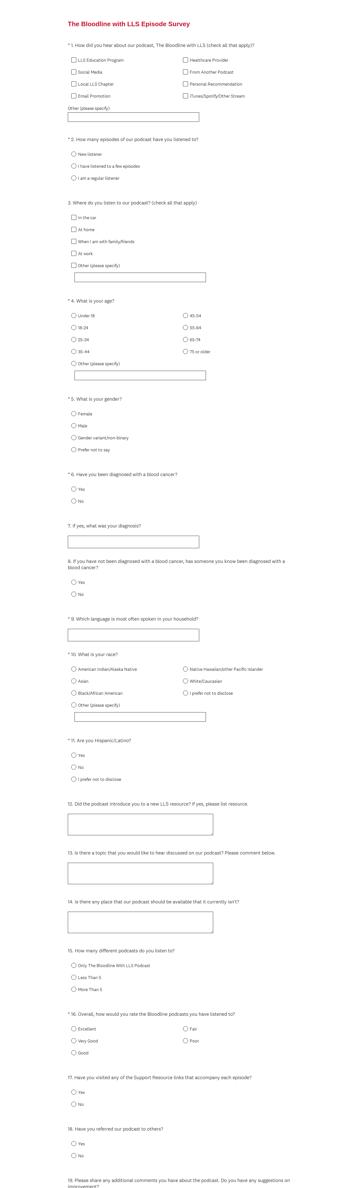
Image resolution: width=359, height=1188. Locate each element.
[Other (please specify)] (141, 268)
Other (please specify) (89, 108)
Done (179, 1162)
